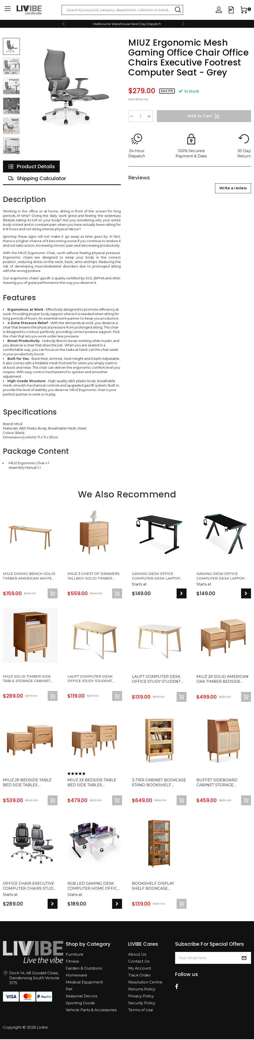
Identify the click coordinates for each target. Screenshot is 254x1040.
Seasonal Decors (81, 996)
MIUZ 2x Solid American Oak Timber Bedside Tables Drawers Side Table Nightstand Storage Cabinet (222, 680)
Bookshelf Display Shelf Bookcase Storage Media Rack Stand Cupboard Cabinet (154, 887)
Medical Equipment (84, 982)
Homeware (76, 976)
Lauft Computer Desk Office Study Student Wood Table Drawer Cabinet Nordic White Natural (156, 680)
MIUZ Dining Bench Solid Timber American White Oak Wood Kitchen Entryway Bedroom (28, 576)
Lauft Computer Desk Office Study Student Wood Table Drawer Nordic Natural (91, 680)
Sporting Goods (80, 1003)
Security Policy (141, 1003)
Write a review (233, 188)
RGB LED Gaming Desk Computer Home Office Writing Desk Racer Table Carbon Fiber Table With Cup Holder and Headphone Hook (93, 887)
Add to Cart (204, 116)
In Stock (189, 91)
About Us (137, 955)
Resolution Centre (145, 982)
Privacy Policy (141, 996)
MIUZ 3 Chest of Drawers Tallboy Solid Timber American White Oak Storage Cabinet (93, 576)
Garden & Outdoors (84, 969)
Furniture (74, 955)
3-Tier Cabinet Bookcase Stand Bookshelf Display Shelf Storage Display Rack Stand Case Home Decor (159, 783)
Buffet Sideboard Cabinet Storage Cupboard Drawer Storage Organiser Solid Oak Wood (217, 783)
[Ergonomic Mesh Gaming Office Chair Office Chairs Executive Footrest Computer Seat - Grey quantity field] (140, 116)
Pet (69, 989)
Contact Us (138, 962)
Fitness (72, 962)
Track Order (139, 976)
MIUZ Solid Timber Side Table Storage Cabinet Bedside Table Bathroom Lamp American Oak (28, 680)
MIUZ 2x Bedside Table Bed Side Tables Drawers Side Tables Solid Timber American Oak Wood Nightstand (28, 783)
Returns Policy (141, 989)
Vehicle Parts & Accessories (91, 1010)
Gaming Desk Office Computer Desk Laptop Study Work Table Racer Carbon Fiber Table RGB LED (157, 576)
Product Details (31, 166)
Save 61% (167, 91)
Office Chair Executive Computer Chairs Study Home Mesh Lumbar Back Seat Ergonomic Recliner (29, 887)
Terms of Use (140, 1010)
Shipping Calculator (37, 178)
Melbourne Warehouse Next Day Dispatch (127, 24)
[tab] (31, 166)
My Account (139, 969)
